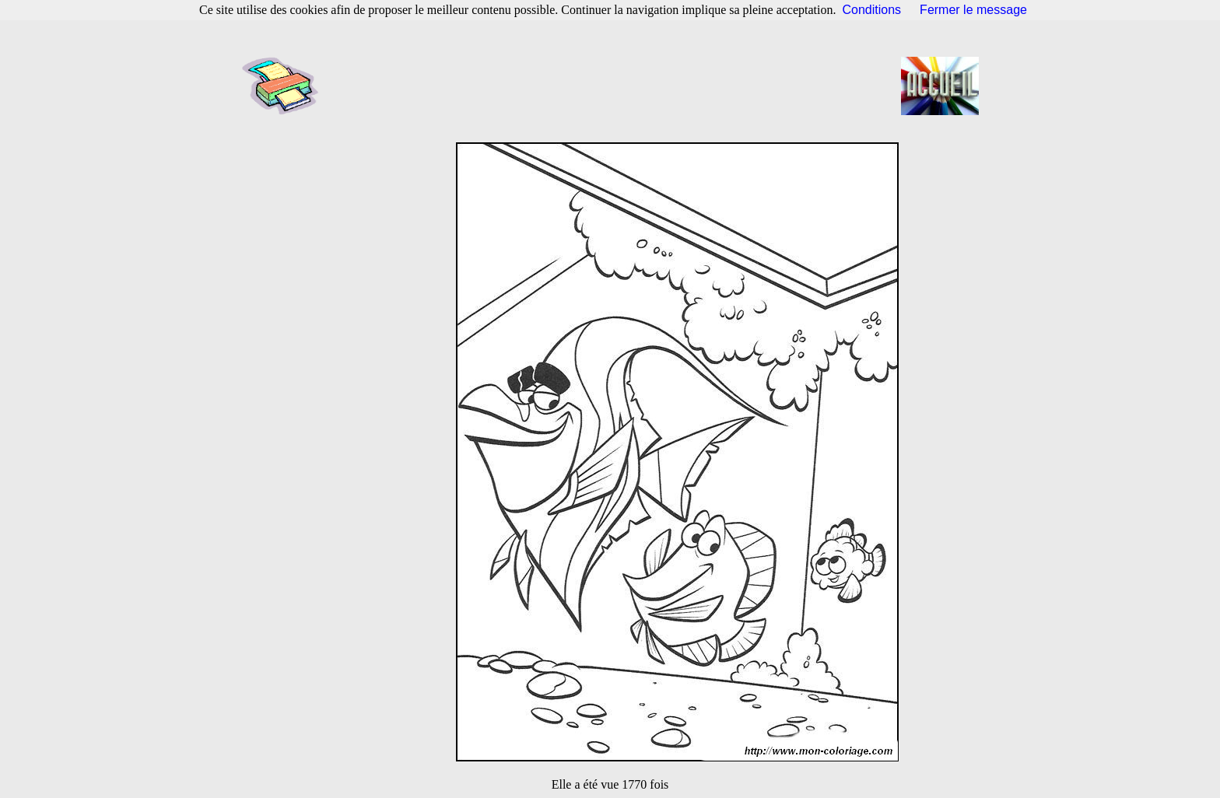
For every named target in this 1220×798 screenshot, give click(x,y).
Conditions (872, 9)
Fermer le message (973, 9)
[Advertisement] (614, 86)
